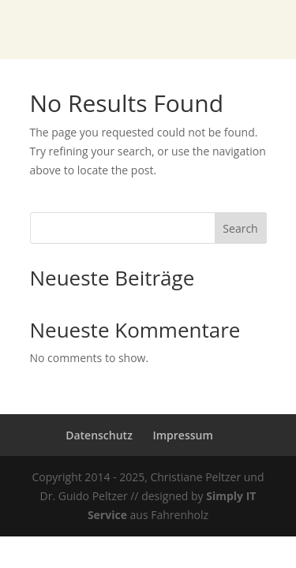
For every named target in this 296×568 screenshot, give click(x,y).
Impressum (182, 435)
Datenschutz (99, 435)
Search (240, 228)
